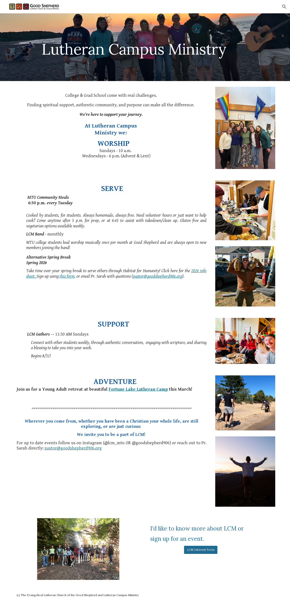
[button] (284, 6)
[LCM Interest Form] (200, 549)
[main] (134, 47)
